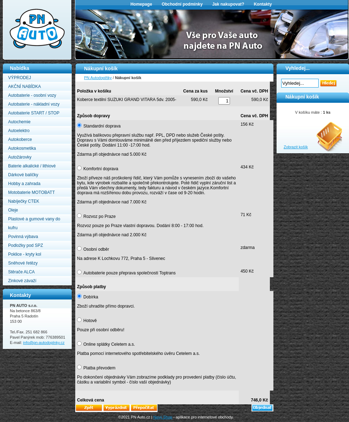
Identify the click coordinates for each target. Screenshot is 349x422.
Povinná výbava (23, 236)
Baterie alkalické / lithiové (32, 166)
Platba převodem (99, 367)
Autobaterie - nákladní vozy (33, 104)
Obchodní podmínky (182, 4)
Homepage (141, 4)
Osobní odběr (96, 249)
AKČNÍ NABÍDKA (24, 86)
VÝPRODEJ (19, 77)
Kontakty (263, 4)
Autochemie (19, 121)
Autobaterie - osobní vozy (32, 95)
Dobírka (90, 297)
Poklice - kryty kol (24, 254)
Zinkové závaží (22, 280)
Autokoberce (20, 139)
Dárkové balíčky (23, 174)
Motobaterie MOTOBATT (31, 192)
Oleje (13, 210)
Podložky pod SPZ (25, 245)
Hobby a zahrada (24, 183)
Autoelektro (19, 130)
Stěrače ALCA (21, 271)
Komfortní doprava (100, 168)
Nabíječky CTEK (23, 201)
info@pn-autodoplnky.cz (43, 342)
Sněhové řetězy (22, 263)
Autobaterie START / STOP (33, 113)
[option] (212, 34)
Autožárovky (19, 157)
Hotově (90, 320)
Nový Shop (162, 417)
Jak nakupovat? (228, 4)
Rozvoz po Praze (99, 216)
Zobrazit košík (296, 147)
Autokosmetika (22, 148)
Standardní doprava (101, 126)
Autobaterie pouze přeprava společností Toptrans (129, 273)
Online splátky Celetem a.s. (109, 344)
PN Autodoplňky (16, 2)
